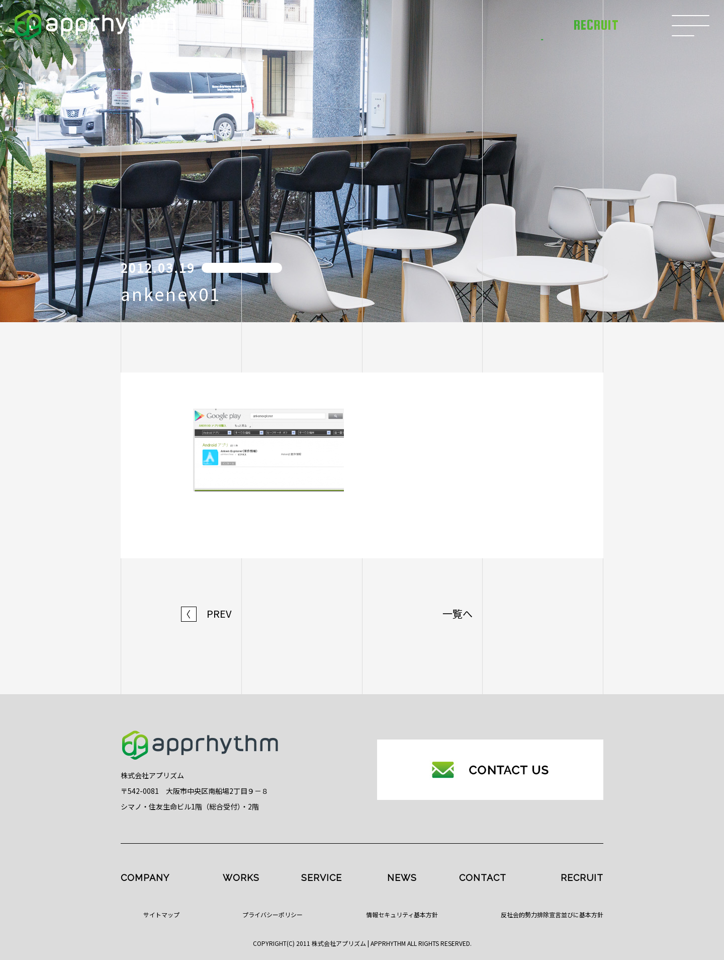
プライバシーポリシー (272, 914)
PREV (206, 614)
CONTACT (482, 877)
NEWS (402, 877)
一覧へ (457, 614)
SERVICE (321, 877)
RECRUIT (582, 877)
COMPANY (145, 877)
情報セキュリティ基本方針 (402, 914)
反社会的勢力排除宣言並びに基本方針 (552, 914)
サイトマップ (161, 914)
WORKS (241, 877)
